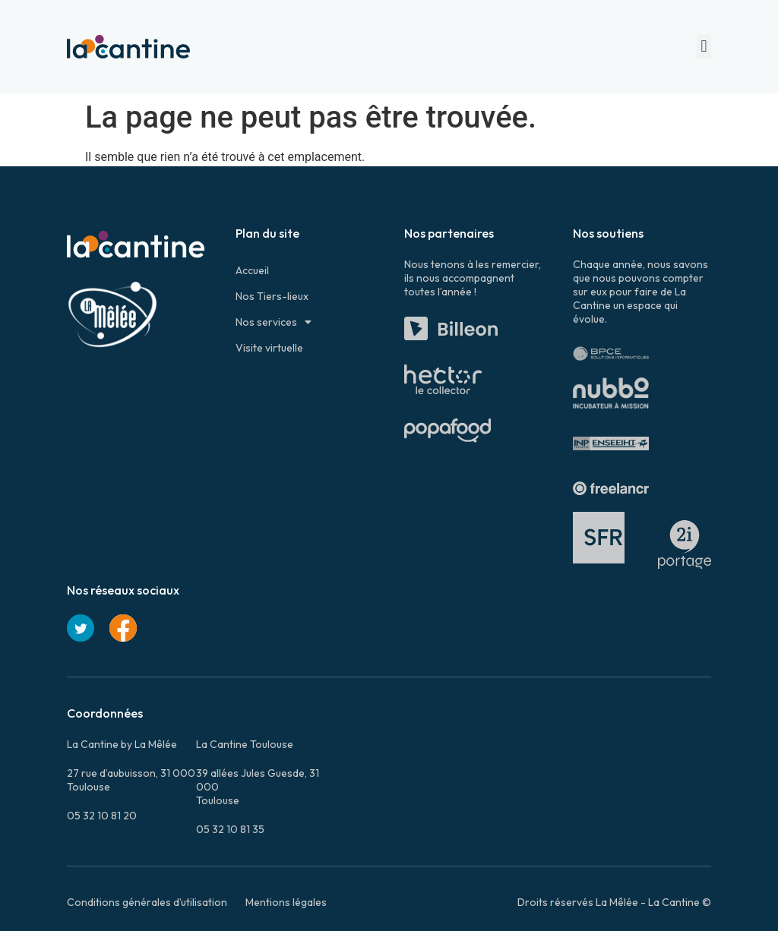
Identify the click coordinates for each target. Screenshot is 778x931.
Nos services (274, 322)
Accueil (252, 270)
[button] (704, 46)
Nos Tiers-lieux (272, 296)
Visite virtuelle (269, 348)
